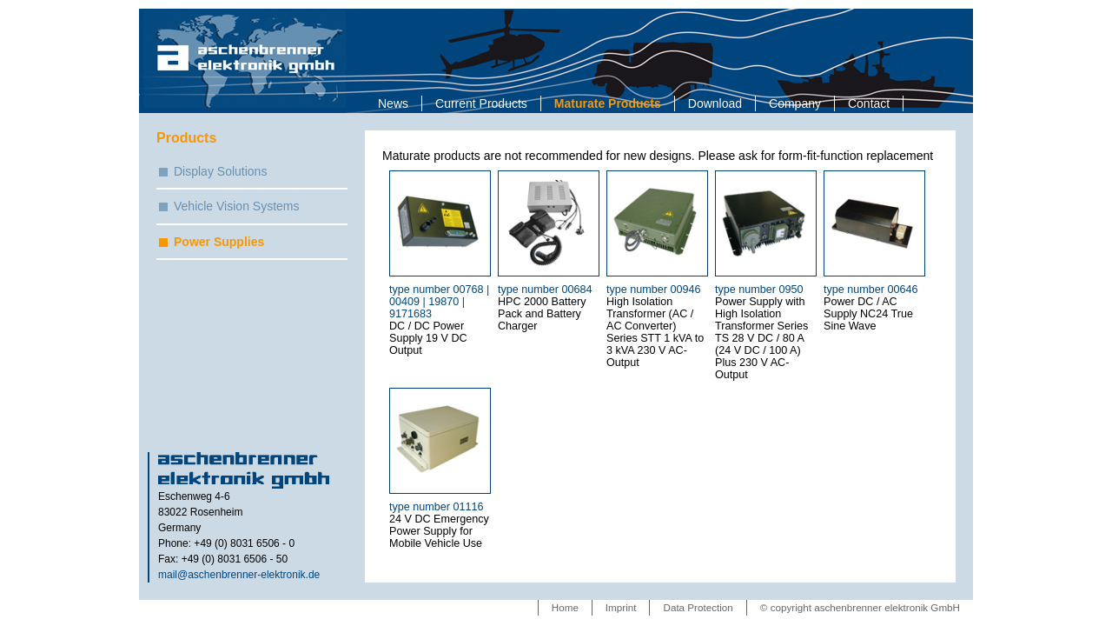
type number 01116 (436, 507)
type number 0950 (759, 289)
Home (565, 607)
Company (795, 103)
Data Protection (697, 607)
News (393, 103)
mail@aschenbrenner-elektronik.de (239, 575)
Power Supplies (219, 242)
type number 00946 (653, 289)
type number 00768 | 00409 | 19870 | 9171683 (439, 301)
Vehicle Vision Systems (236, 206)
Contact (869, 103)
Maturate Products (607, 103)
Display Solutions (220, 171)
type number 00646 (871, 289)
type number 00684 (545, 289)
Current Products (481, 103)
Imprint (621, 607)
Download (715, 103)
